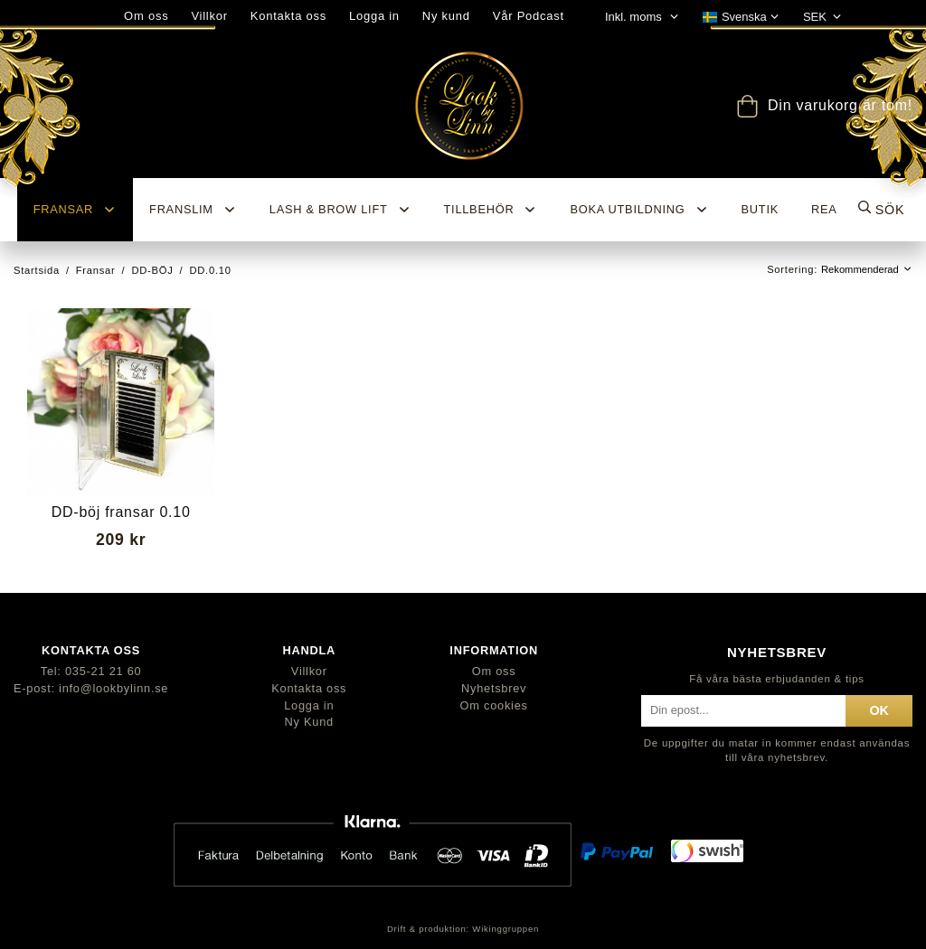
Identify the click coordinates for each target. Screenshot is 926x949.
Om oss (494, 671)
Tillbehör (491, 209)
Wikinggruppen (505, 929)
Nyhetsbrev (493, 688)
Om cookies (494, 705)
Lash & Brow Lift (340, 209)
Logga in (374, 16)
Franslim (193, 209)
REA (824, 209)
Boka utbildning (639, 209)
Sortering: (794, 269)
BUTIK (760, 209)
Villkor (309, 671)
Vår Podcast (528, 16)
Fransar (75, 209)
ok (879, 710)
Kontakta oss (288, 16)
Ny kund (446, 16)
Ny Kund (309, 721)
